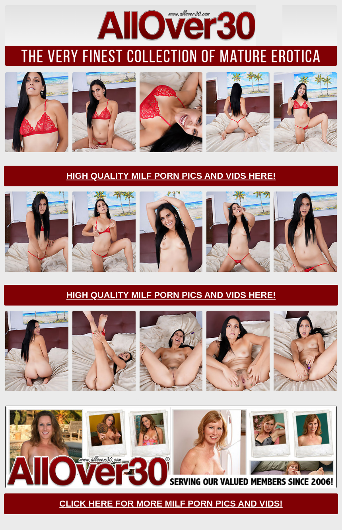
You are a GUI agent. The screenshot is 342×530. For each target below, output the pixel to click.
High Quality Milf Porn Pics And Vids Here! (171, 176)
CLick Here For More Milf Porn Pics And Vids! (170, 504)
